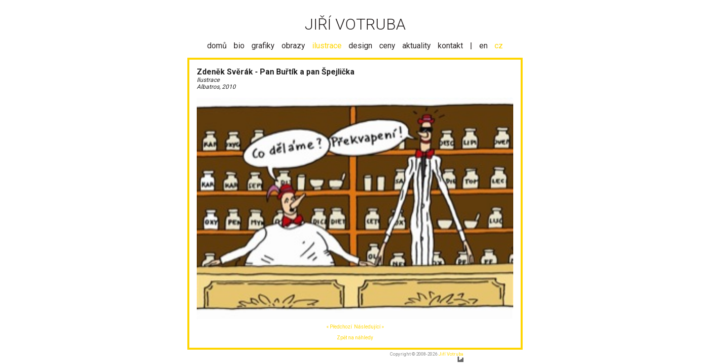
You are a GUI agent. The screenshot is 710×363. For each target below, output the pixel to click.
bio (239, 45)
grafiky (263, 45)
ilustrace (327, 45)
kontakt (450, 45)
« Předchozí (339, 326)
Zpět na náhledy (355, 337)
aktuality (416, 45)
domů (217, 45)
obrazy (293, 45)
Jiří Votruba (450, 354)
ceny (387, 45)
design (360, 45)
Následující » (369, 326)
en (483, 45)
